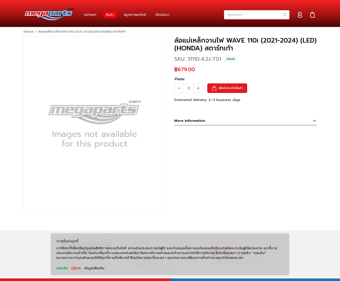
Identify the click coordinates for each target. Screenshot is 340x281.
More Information (245, 120)
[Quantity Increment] (198, 88)
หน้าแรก (28, 32)
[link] (90, 14)
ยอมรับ (62, 268)
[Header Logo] (49, 15)
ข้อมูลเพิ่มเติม (94, 268)
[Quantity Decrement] (179, 88)
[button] (227, 88)
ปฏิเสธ (76, 268)
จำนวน (179, 79)
